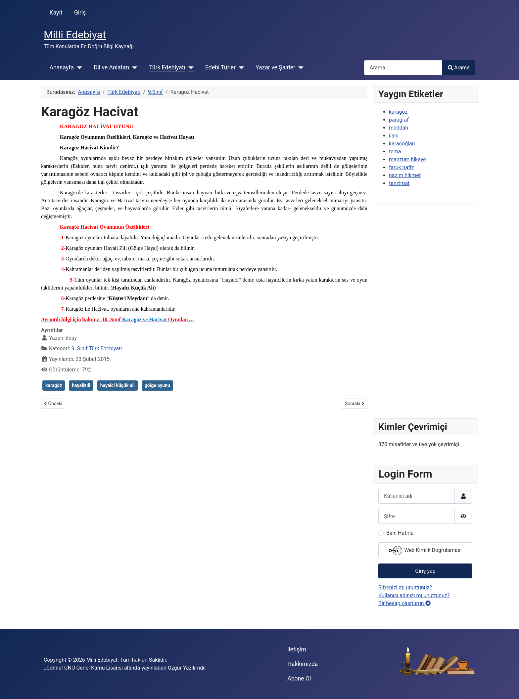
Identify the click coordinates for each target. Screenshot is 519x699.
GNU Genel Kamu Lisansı (93, 668)
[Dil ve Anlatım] (133, 67)
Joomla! (53, 668)
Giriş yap (425, 571)
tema (395, 151)
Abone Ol (299, 678)
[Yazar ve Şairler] (299, 67)
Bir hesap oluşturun (404, 603)
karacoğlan (402, 143)
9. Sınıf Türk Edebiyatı (96, 348)
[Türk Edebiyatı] (189, 67)
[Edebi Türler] (240, 67)
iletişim (296, 649)
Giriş (80, 12)
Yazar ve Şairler (275, 67)
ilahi (394, 136)
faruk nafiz (401, 167)
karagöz (53, 385)
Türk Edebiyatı (167, 67)
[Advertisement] (425, 308)
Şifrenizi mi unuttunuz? (405, 587)
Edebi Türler (220, 67)
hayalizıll (81, 385)
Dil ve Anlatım (111, 67)
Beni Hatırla (399, 533)
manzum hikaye (407, 159)
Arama (459, 67)
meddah (398, 128)
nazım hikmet (405, 175)
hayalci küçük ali (117, 385)
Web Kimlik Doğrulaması (425, 550)
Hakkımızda (302, 664)
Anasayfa (62, 67)
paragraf (399, 120)
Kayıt (56, 12)
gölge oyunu (157, 385)
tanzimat (399, 183)
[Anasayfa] (78, 67)
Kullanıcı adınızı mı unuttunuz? (414, 595)
